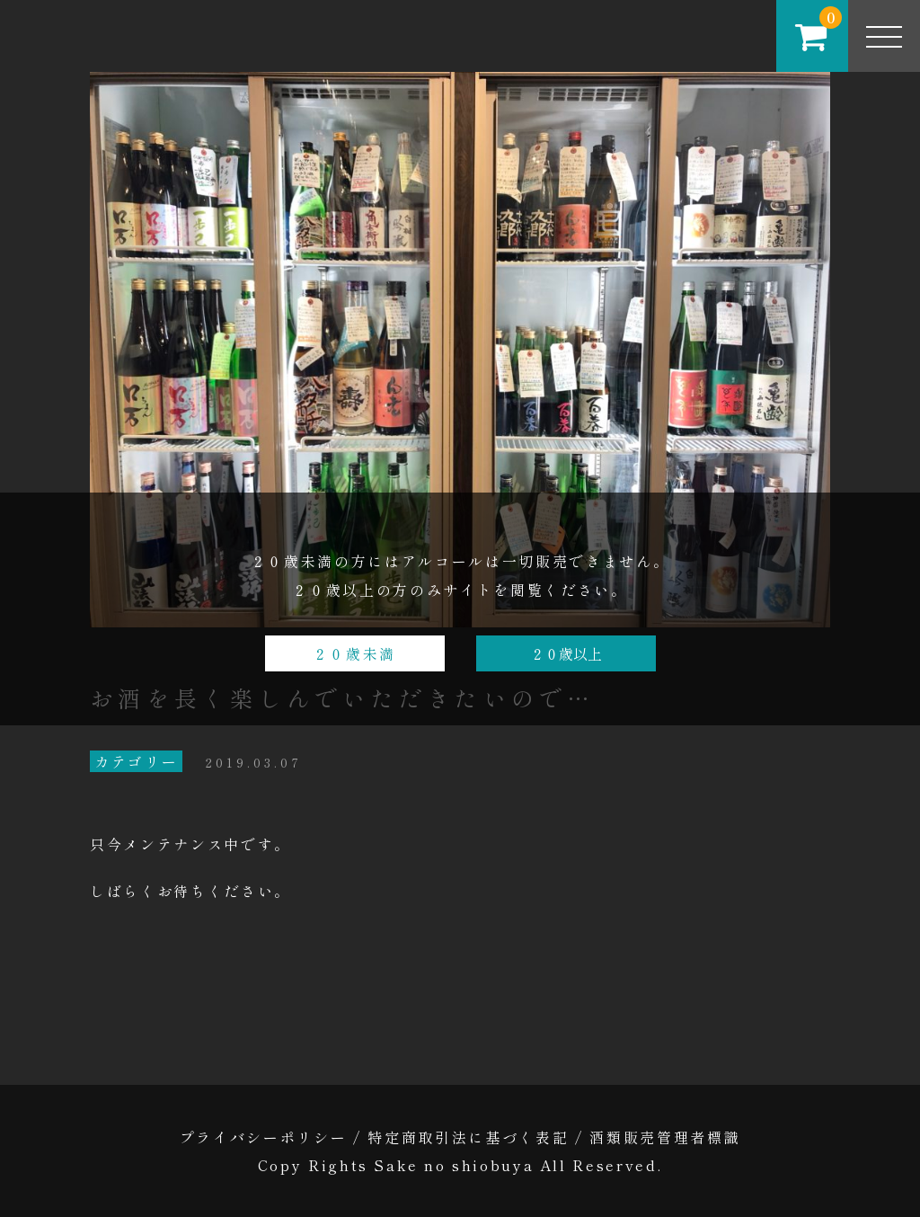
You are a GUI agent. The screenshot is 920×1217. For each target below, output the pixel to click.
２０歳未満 (354, 653)
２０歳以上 (566, 653)
